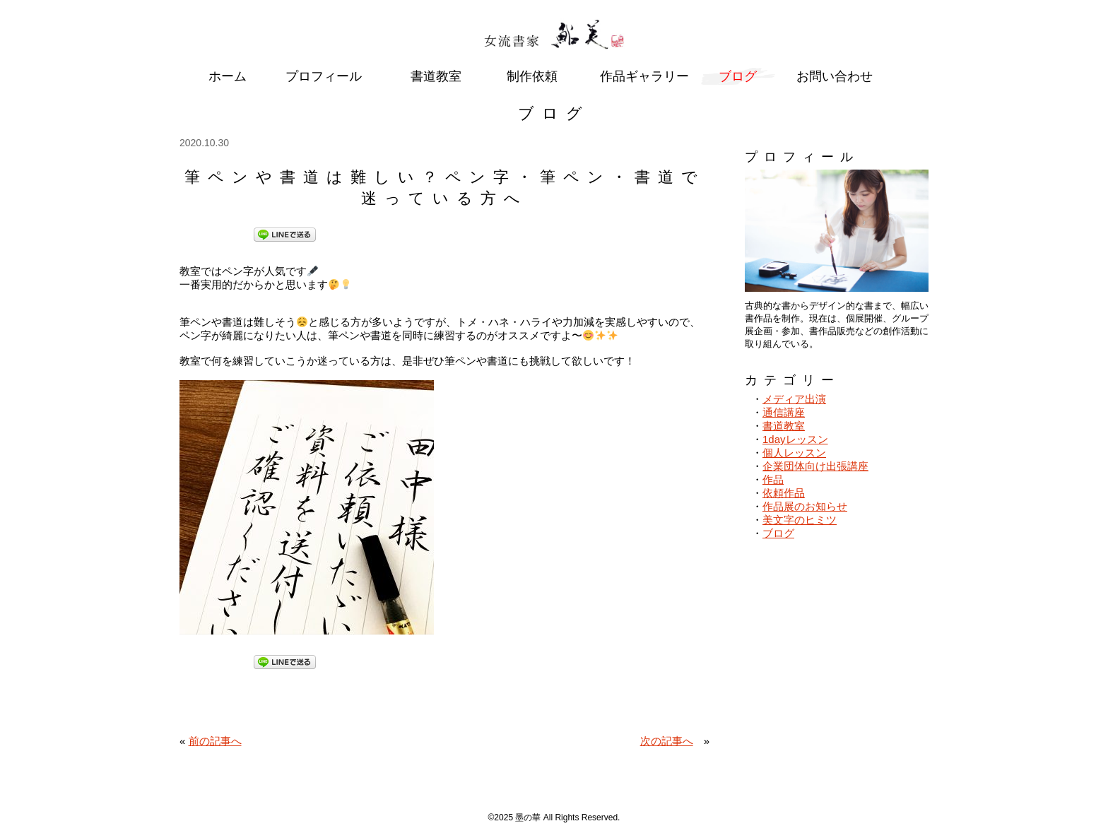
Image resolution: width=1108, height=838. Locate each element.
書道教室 (783, 426)
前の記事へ (215, 741)
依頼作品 (783, 493)
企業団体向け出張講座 (815, 466)
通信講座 (783, 412)
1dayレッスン (795, 439)
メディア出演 (794, 399)
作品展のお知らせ (804, 506)
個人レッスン (794, 453)
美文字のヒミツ (799, 520)
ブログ (778, 533)
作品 (773, 479)
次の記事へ (666, 741)
